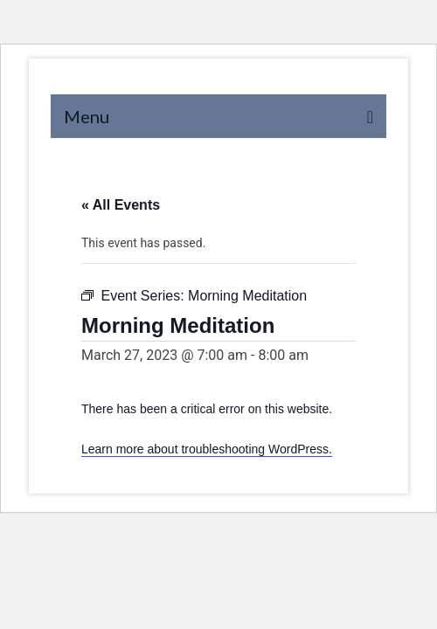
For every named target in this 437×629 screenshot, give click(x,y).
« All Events (120, 204)
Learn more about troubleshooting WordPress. (206, 449)
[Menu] (218, 116)
